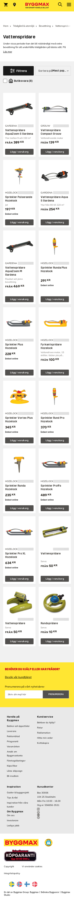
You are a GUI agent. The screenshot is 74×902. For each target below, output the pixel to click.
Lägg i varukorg (19, 151)
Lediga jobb (13, 825)
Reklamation (43, 732)
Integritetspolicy (12, 873)
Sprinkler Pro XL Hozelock (15, 555)
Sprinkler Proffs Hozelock (51, 487)
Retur (40, 727)
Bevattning (45, 25)
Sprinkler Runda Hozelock (15, 487)
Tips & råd (12, 797)
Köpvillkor (12, 765)
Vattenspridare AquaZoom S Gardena (19, 132)
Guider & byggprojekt (18, 792)
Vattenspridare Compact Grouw (51, 132)
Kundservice (45, 716)
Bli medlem (13, 776)
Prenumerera (56, 694)
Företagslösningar (16, 760)
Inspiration (14, 786)
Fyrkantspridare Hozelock (51, 346)
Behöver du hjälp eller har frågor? (32, 669)
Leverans (11, 731)
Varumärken (13, 746)
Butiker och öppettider (18, 726)
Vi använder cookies (32, 866)
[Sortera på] (53, 70)
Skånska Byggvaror (50, 892)
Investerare (12, 820)
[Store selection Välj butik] (14, 5)
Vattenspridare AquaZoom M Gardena (15, 271)
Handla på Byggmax (13, 718)
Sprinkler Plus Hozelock (14, 346)
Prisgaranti (12, 741)
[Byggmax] (37, 5)
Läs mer (7, 51)
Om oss (10, 815)
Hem (5, 25)
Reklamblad (13, 736)
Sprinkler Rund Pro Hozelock (52, 419)
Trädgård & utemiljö (23, 25)
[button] (48, 843)
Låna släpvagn (14, 770)
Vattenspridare (51, 553)
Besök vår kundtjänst (18, 677)
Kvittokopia (43, 743)
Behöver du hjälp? (46, 722)
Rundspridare (49, 623)
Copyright (9, 866)
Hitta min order (45, 737)
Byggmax (34, 892)
